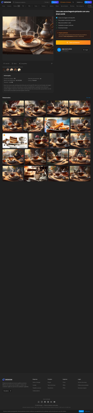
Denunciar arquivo (82, 388)
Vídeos (57, 6)
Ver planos (7, 391)
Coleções (9, 6)
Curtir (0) (6, 63)
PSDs (64, 388)
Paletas (16, 6)
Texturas (45, 6)
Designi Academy (90, 6)
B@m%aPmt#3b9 (67, 49)
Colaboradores (36, 391)
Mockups (72, 6)
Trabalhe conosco (37, 388)
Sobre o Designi (36, 382)
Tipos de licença (51, 385)
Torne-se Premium (73, 42)
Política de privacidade (83, 385)
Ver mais (88, 97)
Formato (47, 2)
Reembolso (50, 388)
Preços (49, 382)
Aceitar (81, 411)
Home (3, 6)
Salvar (14, 63)
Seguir (85, 50)
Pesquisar (55, 2)
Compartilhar (23, 63)
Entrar (88, 2)
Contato (34, 385)
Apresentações (64, 6)
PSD (24, 6)
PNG (30, 6)
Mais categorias (81, 6)
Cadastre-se (80, 2)
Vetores (52, 6)
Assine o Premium (65, 2)
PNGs (64, 385)
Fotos (37, 6)
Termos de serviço (82, 382)
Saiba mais (87, 411)
